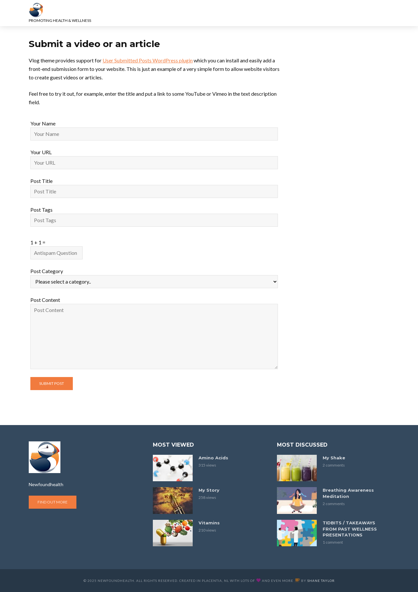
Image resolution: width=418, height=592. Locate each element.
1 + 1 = (37, 242)
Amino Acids (213, 457)
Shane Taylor (321, 581)
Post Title (41, 181)
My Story (209, 490)
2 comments (334, 465)
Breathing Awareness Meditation (348, 493)
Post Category (46, 271)
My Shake (334, 457)
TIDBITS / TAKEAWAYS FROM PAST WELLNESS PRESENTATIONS (350, 529)
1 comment (333, 542)
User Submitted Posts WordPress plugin (148, 60)
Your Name (43, 123)
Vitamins (209, 522)
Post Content (45, 300)
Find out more (53, 502)
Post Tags (41, 209)
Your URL (41, 152)
